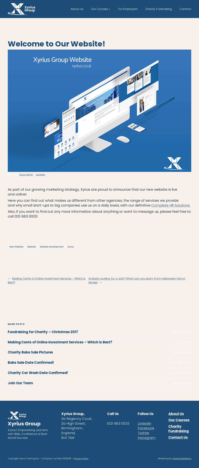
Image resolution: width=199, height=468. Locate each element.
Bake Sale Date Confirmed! (31, 363)
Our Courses (179, 420)
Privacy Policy (81, 458)
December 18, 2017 (181, 352)
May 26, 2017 (184, 342)
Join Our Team (20, 383)
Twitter (143, 433)
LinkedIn (144, 423)
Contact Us (178, 437)
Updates (40, 174)
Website (31, 246)
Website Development (51, 246)
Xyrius (70, 246)
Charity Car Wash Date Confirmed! (38, 373)
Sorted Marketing (182, 458)
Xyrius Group (24, 423)
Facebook (146, 428)
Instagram (146, 437)
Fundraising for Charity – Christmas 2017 (43, 332)
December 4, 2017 (181, 362)
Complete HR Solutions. (170, 205)
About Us (176, 413)
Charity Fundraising (178, 429)
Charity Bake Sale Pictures (30, 352)
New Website (16, 246)
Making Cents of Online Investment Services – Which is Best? (60, 342)
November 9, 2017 (182, 331)
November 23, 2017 (181, 372)
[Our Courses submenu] (109, 9)
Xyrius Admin (26, 174)
